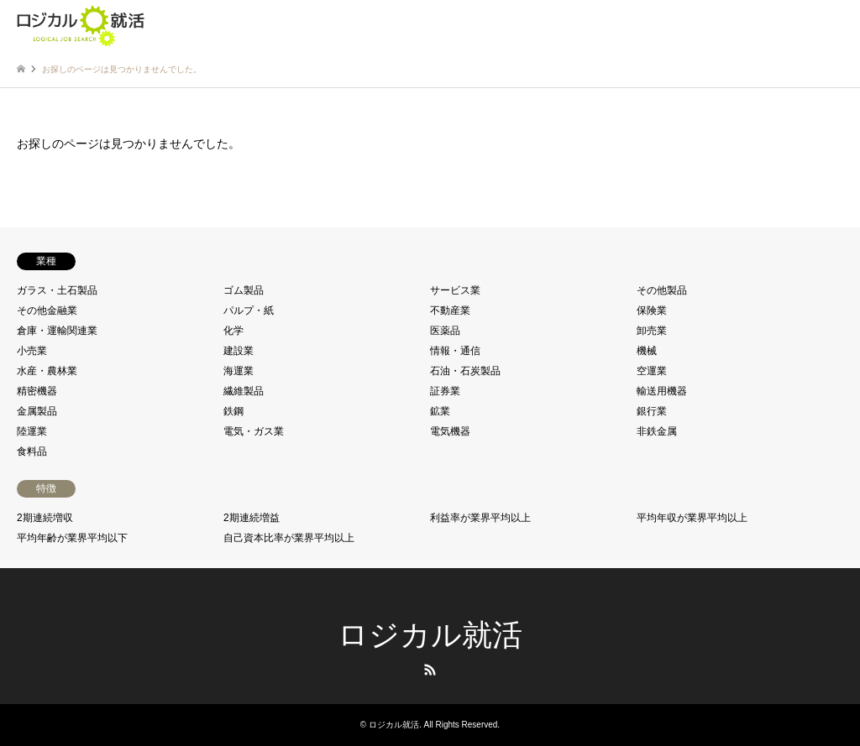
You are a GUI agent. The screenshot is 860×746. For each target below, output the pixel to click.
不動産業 (450, 310)
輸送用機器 (662, 391)
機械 (647, 351)
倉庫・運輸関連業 (57, 330)
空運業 (652, 371)
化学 (233, 330)
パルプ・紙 (248, 310)
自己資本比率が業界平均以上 (288, 538)
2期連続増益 (251, 518)
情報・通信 (455, 351)
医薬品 (445, 330)
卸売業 (652, 330)
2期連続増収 (45, 518)
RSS (430, 670)
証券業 (445, 391)
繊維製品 (243, 391)
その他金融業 (47, 310)
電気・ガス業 (253, 431)
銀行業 (652, 411)
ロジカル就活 (430, 635)
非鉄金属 (657, 431)
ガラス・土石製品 (57, 290)
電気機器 (450, 431)
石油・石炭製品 (465, 371)
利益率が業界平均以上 (480, 518)
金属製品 (37, 411)
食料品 (32, 451)
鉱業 (440, 411)
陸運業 (32, 431)
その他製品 (662, 290)
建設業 (238, 351)
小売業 (32, 351)
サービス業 (455, 290)
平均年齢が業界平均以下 (72, 538)
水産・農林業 (47, 371)
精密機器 (37, 391)
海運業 (238, 371)
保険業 (652, 310)
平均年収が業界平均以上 (692, 518)
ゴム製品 (243, 290)
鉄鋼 (233, 411)
